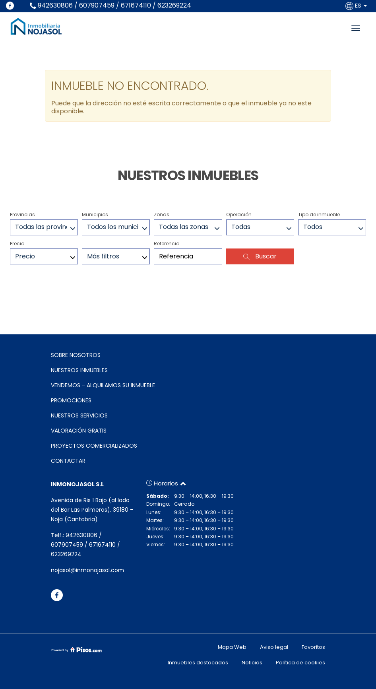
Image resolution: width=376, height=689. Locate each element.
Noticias (252, 662)
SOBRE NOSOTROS (76, 355)
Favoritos (313, 647)
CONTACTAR (68, 461)
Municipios (95, 214)
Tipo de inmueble (319, 214)
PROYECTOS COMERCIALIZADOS (94, 446)
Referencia (167, 243)
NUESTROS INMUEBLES (79, 370)
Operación (239, 214)
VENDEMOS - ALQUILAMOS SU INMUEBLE (103, 385)
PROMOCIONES (71, 400)
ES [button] (356, 5)
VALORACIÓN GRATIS (79, 431)
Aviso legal (274, 647)
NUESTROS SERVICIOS (79, 415)
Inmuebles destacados (198, 662)
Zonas (161, 214)
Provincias (22, 214)
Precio (17, 243)
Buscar (260, 256)
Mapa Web (232, 647)
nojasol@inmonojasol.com (87, 570)
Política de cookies (300, 662)
